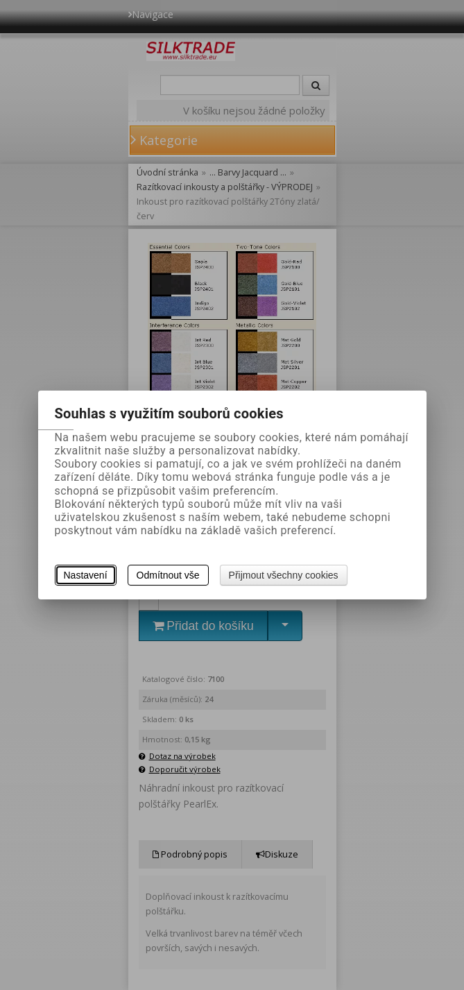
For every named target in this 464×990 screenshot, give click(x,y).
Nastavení (86, 575)
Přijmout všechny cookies (283, 575)
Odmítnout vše (168, 575)
